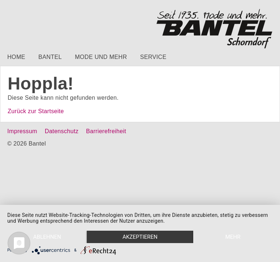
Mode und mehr (101, 57)
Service (153, 57)
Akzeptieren (140, 237)
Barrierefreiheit (106, 131)
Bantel (50, 57)
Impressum (22, 131)
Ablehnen (47, 237)
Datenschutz (61, 131)
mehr (233, 237)
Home (16, 57)
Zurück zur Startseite (36, 111)
